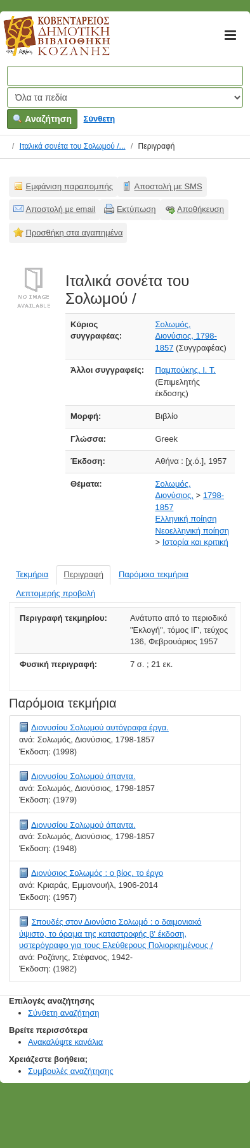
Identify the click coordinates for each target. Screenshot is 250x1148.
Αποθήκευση (200, 209)
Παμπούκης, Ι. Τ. (185, 370)
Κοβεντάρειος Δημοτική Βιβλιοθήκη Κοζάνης (44, 43)
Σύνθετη (99, 118)
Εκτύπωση (136, 209)
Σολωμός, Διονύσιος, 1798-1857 (186, 336)
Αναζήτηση (42, 119)
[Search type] (125, 97)
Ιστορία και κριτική (195, 542)
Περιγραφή (83, 574)
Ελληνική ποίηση (186, 518)
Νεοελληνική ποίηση (192, 530)
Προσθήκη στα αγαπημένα (74, 232)
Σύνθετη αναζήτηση (64, 1013)
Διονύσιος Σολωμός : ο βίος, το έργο (97, 873)
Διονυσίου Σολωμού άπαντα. (83, 776)
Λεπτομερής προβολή (55, 593)
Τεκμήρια (32, 574)
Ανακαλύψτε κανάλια (65, 1042)
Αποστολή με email (61, 209)
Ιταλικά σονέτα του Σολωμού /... (73, 146)
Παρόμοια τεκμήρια (153, 574)
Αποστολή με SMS (168, 186)
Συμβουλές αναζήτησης (71, 1071)
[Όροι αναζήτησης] (125, 76)
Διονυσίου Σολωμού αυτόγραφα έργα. (100, 727)
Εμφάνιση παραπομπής (70, 186)
